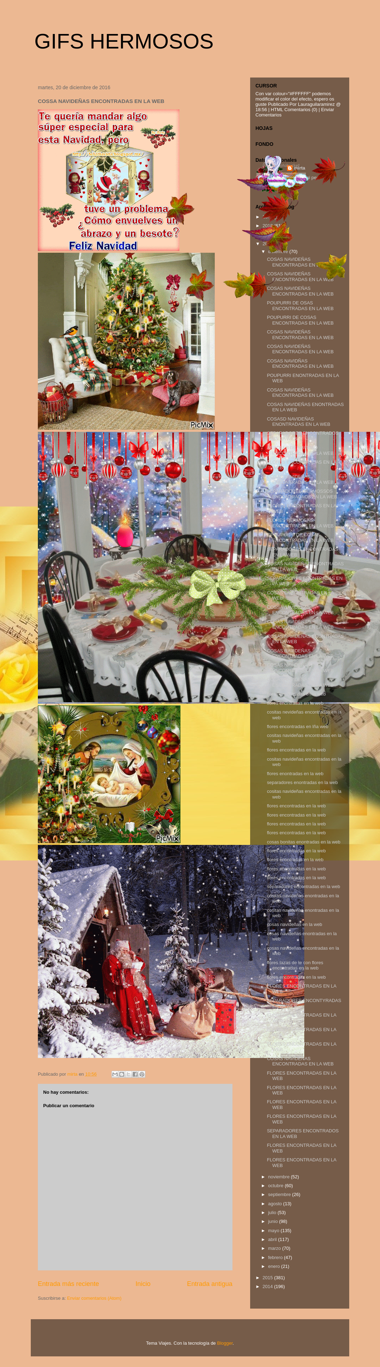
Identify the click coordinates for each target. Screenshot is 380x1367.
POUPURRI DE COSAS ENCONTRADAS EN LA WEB (300, 320)
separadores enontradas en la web (302, 782)
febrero (276, 1257)
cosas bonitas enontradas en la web (303, 842)
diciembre (278, 251)
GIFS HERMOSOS (124, 41)
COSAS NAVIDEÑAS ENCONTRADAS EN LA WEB (300, 262)
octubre (276, 1185)
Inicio (143, 1283)
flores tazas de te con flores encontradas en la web (295, 965)
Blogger (224, 1343)
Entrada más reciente (68, 1283)
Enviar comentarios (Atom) (94, 1298)
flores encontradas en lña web (297, 726)
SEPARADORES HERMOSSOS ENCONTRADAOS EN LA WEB (302, 493)
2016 (268, 243)
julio (273, 1212)
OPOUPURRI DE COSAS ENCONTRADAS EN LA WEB (300, 537)
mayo (274, 1230)
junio (273, 1221)
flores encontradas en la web (296, 694)
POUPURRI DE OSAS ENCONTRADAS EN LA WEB (300, 305)
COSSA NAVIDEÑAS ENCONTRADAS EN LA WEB (300, 610)
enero (274, 1266)
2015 (268, 1277)
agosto (275, 1203)
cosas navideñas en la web (294, 924)
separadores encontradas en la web (303, 886)
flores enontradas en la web (295, 703)
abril (273, 1239)
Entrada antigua (209, 1283)
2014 (268, 1286)
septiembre (280, 1194)
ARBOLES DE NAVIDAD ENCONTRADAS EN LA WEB (300, 450)
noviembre (279, 1176)
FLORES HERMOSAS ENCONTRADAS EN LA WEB (300, 522)
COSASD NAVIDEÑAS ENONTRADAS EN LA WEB (298, 421)
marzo (275, 1248)
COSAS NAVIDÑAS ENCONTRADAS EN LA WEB (300, 363)
